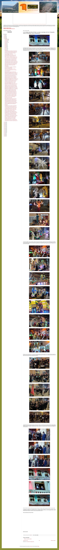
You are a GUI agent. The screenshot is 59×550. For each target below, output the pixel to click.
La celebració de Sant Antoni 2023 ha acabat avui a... (11, 92)
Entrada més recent (25, 540)
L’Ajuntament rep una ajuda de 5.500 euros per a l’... (11, 99)
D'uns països (6, 104)
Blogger (38, 546)
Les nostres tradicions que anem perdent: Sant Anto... (11, 107)
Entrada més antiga (53, 540)
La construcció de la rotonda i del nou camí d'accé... (11, 114)
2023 (5, 38)
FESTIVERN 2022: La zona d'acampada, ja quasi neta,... (11, 115)
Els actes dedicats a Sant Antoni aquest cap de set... (11, 98)
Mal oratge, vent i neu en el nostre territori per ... (10, 96)
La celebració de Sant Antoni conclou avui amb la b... (11, 93)
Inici (39, 540)
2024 (5, 37)
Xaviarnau (31, 546)
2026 (5, 35)
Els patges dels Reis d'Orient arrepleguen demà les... (11, 111)
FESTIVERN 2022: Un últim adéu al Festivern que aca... (11, 112)
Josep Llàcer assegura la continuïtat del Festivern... (10, 113)
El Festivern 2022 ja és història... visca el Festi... (10, 118)
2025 (5, 36)
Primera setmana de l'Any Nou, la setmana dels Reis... (11, 119)
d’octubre (6, 41)
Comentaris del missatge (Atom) (30, 541)
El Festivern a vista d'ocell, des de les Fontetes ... (10, 117)
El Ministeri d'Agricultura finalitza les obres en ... (10, 110)
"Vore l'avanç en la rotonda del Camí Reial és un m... (11, 106)
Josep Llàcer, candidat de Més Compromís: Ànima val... (11, 102)
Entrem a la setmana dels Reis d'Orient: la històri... (10, 116)
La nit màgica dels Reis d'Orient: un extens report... (10, 108)
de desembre (6, 39)
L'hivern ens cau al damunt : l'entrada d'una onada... (11, 94)
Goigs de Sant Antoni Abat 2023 (8, 97)
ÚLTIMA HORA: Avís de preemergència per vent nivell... (11, 86)
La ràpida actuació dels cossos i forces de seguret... (11, 101)
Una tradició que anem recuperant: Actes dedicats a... (11, 105)
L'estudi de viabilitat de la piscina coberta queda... (10, 103)
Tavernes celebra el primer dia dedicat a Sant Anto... (11, 95)
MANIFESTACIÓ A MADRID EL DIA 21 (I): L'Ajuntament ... (11, 88)
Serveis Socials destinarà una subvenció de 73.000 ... (11, 100)
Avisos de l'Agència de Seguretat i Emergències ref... (11, 91)
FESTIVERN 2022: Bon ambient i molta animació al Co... (11, 120)
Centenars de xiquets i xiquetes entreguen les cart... (11, 109)
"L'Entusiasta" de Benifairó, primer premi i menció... (10, 90)
